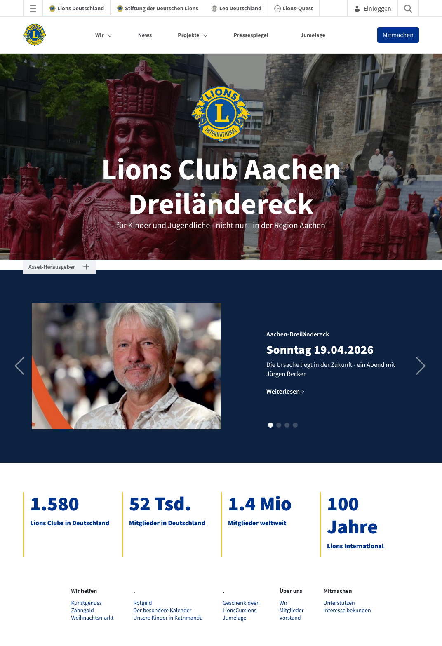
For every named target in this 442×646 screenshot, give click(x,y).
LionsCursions (239, 610)
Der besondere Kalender (163, 610)
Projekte (188, 35)
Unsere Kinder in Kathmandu (168, 617)
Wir (99, 35)
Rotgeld (143, 602)
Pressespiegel (251, 35)
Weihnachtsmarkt (92, 617)
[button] (270, 425)
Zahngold (82, 610)
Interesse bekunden (347, 610)
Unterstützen (339, 602)
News (145, 35)
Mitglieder (292, 610)
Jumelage (313, 35)
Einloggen (372, 8)
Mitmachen (398, 35)
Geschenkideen (241, 602)
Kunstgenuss (86, 602)
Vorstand (290, 617)
